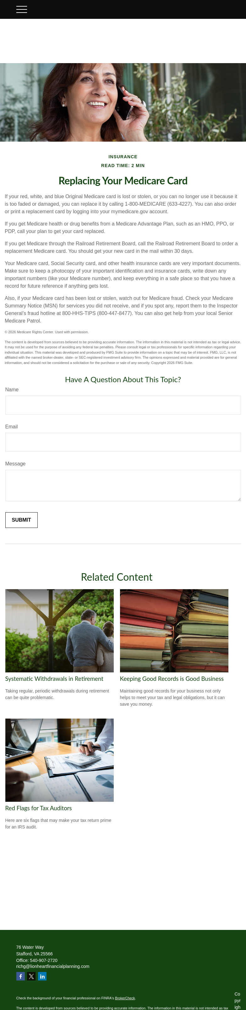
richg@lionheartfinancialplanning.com (53, 966)
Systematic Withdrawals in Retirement (54, 678)
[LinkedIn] (42, 976)
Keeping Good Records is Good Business (172, 678)
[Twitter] (31, 976)
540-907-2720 (43, 960)
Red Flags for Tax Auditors (38, 808)
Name (12, 389)
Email (11, 426)
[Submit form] (21, 520)
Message (15, 463)
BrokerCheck (125, 998)
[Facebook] (20, 976)
